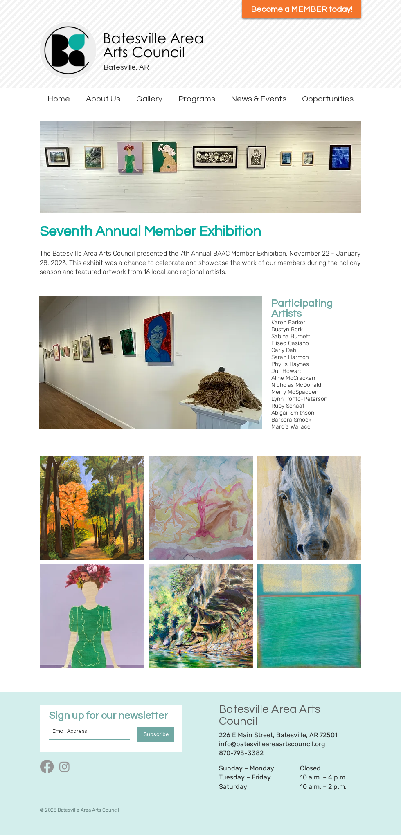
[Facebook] (47, 766)
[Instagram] (64, 766)
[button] (103, 99)
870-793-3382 (241, 753)
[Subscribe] (155, 734)
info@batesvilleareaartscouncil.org (272, 744)
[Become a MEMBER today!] (301, 9)
